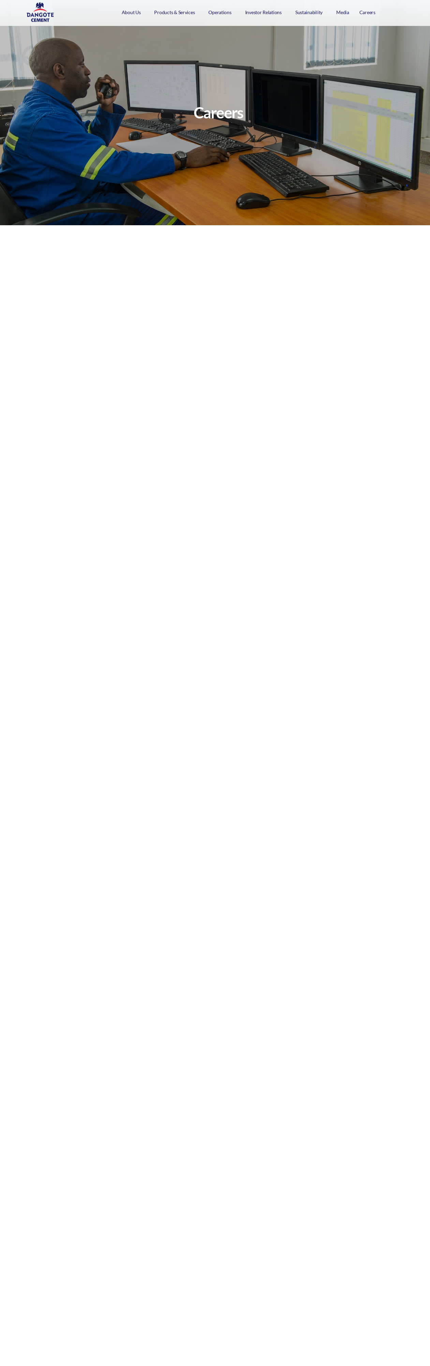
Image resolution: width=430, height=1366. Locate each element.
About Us (131, 11)
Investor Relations (263, 11)
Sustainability (309, 11)
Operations (219, 11)
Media (342, 11)
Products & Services (174, 11)
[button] (133, 11)
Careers (367, 11)
